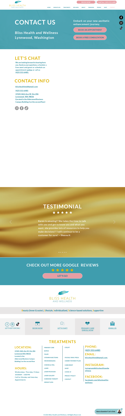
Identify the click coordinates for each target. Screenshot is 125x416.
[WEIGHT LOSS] (50, 382)
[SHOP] (72, 368)
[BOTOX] (50, 351)
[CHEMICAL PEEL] (52, 365)
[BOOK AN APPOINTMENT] (90, 29)
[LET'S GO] (62, 276)
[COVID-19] (71, 372)
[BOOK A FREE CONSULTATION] (90, 37)
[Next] (114, 222)
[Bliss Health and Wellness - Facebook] (22, 108)
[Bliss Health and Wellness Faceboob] (7, 324)
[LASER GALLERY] (51, 375)
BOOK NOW (38, 328)
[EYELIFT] (71, 347)
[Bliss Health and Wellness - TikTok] (121, 28)
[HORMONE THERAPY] (53, 379)
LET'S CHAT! (63, 328)
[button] (57, 7)
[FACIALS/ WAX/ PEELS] (72, 357)
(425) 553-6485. (22, 72)
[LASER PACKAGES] (51, 371)
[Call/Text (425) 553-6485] (107, 2)
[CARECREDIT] (72, 365)
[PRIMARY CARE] (50, 347)
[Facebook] (121, 17)
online (29, 70)
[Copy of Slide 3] (64, 252)
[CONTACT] (72, 379)
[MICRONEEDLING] (51, 361)
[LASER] (50, 368)
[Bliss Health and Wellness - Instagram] (17, 108)
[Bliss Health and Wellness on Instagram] (12, 324)
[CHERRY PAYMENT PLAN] (74, 361)
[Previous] (11, 222)
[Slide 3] (62, 252)
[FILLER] (50, 354)
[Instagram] (121, 23)
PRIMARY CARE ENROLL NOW (87, 329)
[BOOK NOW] (86, 2)
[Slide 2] (60, 252)
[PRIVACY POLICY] (72, 376)
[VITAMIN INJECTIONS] (52, 357)
